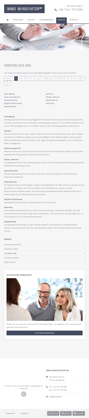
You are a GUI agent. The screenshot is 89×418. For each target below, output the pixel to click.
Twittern (66, 413)
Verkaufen (18, 19)
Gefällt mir (53, 413)
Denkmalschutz (52, 100)
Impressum (25, 413)
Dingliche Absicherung (13, 103)
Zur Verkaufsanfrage (44, 333)
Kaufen (31, 19)
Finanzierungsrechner (12, 244)
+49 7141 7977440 (69, 10)
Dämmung (50, 103)
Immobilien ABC (10, 253)
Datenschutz (10, 413)
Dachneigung (9, 94)
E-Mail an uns (53, 397)
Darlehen (49, 94)
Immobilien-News (11, 249)
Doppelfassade (10, 106)
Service (61, 19)
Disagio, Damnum (53, 97)
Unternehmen (46, 19)
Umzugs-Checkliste (11, 258)
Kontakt (74, 19)
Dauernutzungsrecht (12, 97)
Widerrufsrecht (10, 262)
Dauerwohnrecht (10, 100)
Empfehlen (79, 413)
